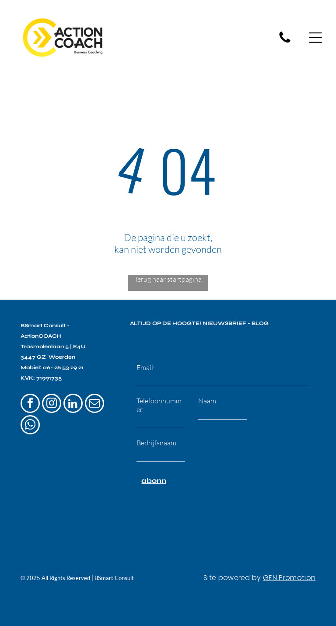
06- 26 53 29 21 (63, 363)
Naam (207, 396)
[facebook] (30, 400)
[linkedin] (73, 400)
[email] (94, 400)
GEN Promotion (289, 573)
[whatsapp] (30, 421)
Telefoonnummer (159, 400)
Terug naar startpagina (168, 275)
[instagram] (51, 400)
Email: (145, 363)
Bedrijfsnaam (156, 438)
